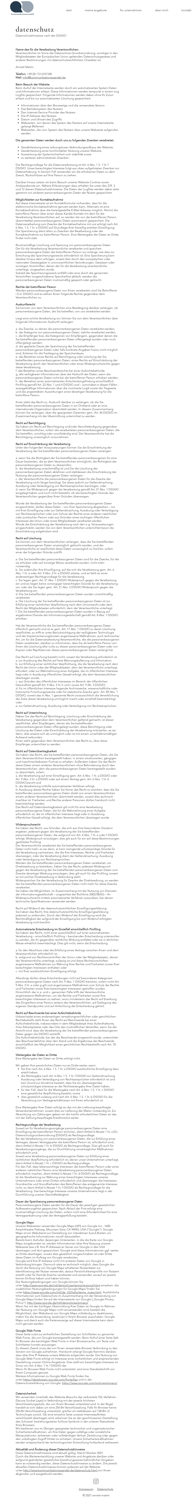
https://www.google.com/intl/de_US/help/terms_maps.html (62, 1292)
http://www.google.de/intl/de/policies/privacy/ (57, 1302)
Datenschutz (105, 1489)
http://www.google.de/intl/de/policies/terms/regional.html (61, 1285)
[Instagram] (95, 1481)
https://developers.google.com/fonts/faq (50, 1379)
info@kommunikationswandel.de (44, 77)
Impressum (86, 1489)
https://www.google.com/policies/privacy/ (89, 1383)
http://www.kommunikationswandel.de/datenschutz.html (60, 1470)
